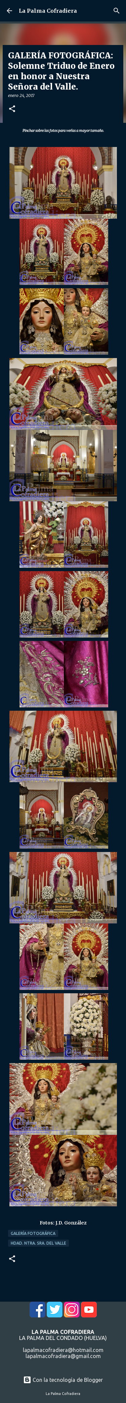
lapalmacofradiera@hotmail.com (63, 1350)
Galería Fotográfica (33, 1233)
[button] (12, 109)
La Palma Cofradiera (48, 10)
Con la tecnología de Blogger (63, 1380)
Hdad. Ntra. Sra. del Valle (38, 1243)
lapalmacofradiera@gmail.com (63, 1356)
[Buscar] (117, 11)
